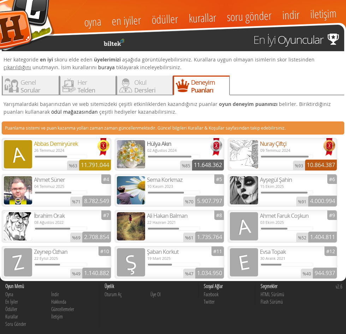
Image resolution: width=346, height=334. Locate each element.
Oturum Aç (113, 294)
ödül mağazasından (74, 111)
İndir (55, 294)
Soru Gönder (15, 324)
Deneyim (203, 86)
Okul (144, 86)
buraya (106, 67)
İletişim (57, 316)
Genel (30, 86)
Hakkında (58, 301)
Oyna (9, 294)
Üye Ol (155, 294)
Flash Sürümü (272, 301)
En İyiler (11, 301)
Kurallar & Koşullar (206, 128)
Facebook (211, 294)
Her (86, 86)
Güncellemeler (62, 309)
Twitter (209, 301)
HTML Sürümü (272, 294)
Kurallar (11, 316)
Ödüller (11, 309)
